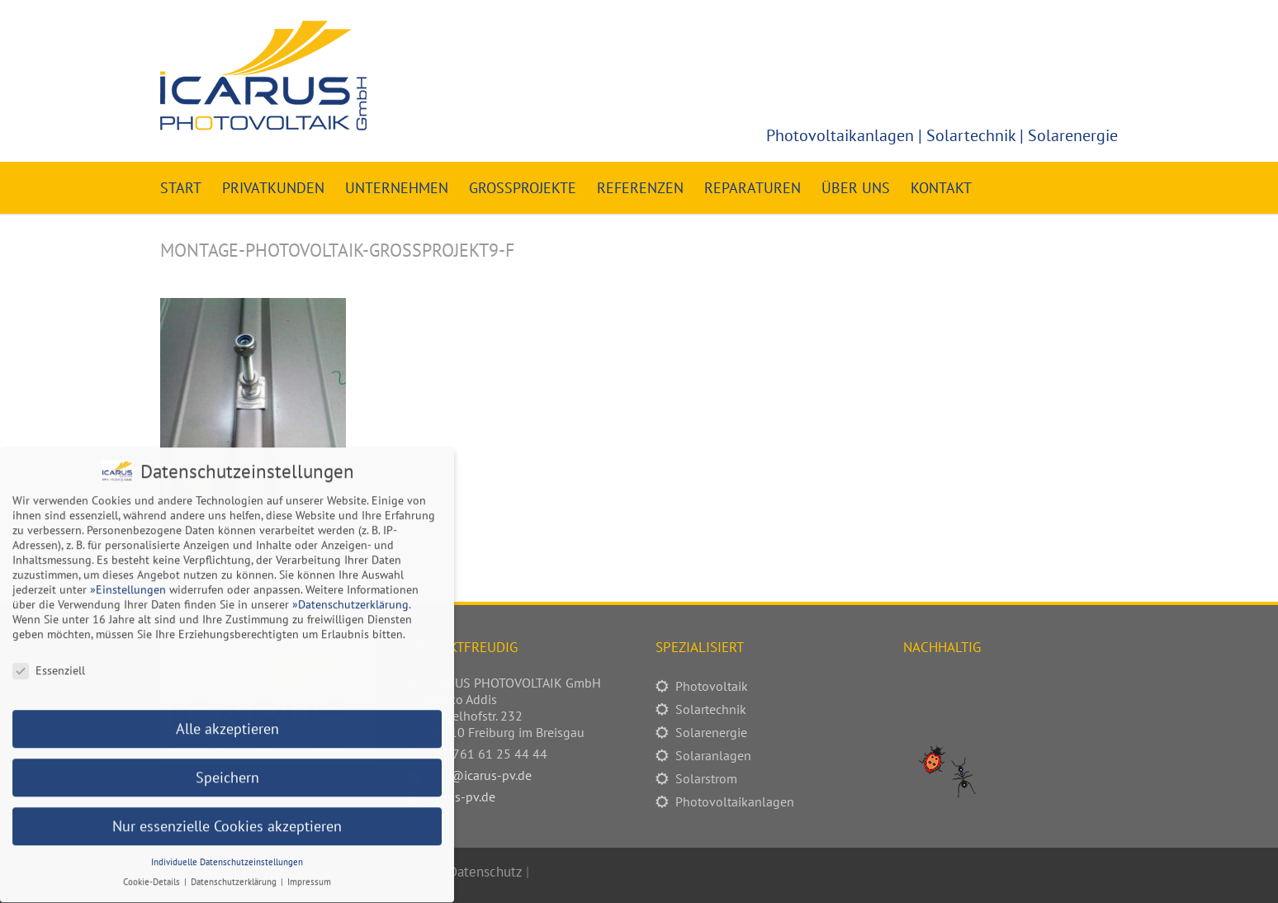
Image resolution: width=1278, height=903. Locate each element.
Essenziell (48, 662)
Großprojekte (522, 187)
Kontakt (941, 187)
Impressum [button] (309, 873)
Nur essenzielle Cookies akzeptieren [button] (227, 817)
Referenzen (640, 187)
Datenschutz (485, 872)
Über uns (855, 187)
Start (180, 187)
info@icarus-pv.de (480, 775)
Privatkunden (273, 187)
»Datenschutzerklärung (350, 596)
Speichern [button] (227, 768)
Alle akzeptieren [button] (227, 720)
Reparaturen (752, 187)
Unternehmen (396, 187)
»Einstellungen (128, 581)
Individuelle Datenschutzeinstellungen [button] (227, 853)
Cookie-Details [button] (152, 873)
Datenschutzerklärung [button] (235, 873)
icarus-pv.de (461, 796)
